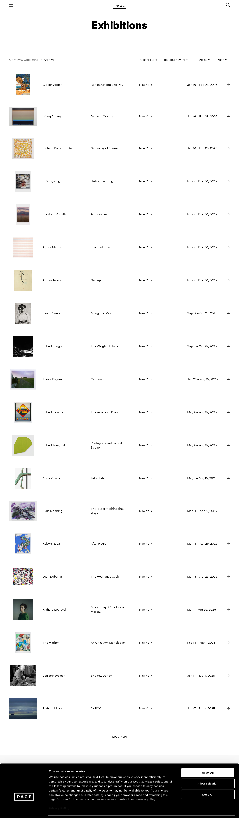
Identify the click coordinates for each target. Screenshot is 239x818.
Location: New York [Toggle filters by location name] (177, 60)
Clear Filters (148, 60)
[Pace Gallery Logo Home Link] (119, 6)
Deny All (207, 782)
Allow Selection (208, 771)
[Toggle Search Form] (228, 5)
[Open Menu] (11, 6)
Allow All (208, 760)
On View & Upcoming (24, 60)
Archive (49, 60)
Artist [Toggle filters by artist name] (204, 60)
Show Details (196, 810)
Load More (119, 737)
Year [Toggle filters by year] (222, 60)
